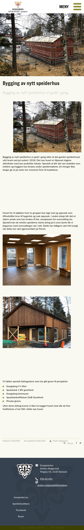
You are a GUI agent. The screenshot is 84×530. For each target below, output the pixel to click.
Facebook (21, 510)
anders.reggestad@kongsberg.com (55, 485)
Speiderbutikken (20, 503)
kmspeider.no (21, 497)
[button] (70, 6)
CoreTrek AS (40, 528)
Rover (21, 516)
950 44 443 (46, 478)
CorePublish (60, 528)
